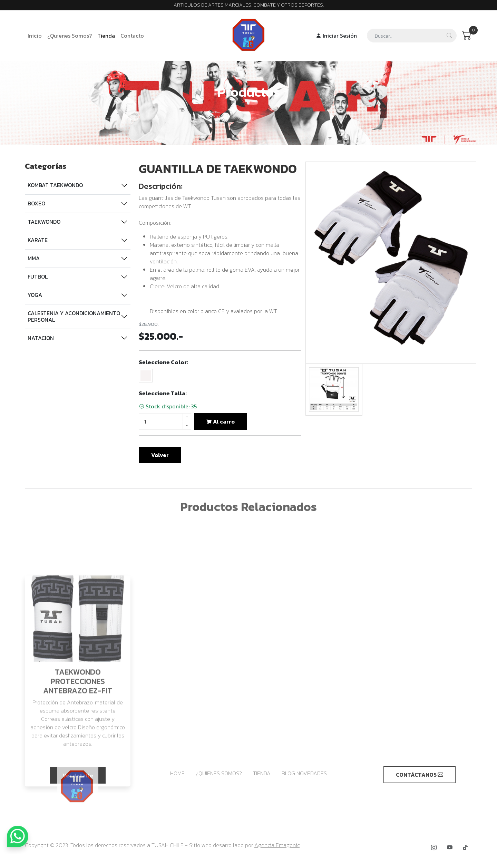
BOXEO (36, 203)
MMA (34, 258)
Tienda (106, 35)
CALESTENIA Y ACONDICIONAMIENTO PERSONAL (74, 316)
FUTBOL (38, 276)
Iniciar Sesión (336, 35)
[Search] (412, 35)
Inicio (35, 35)
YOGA (35, 295)
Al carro (220, 421)
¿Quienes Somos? (69, 35)
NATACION (41, 338)
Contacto (132, 35)
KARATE (38, 240)
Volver (160, 455)
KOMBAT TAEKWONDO (55, 185)
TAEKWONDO (44, 221)
